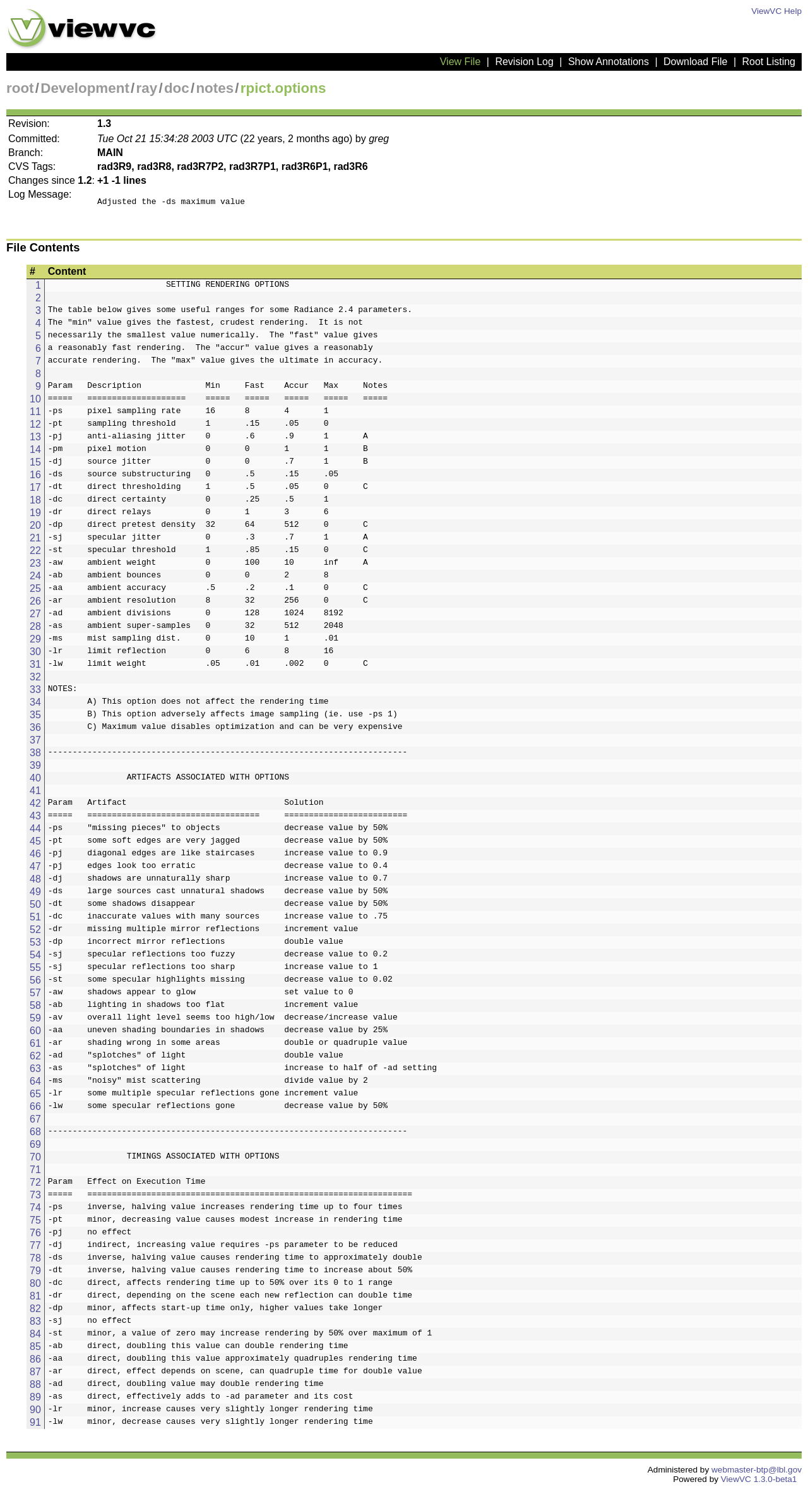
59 (35, 1021)
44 (35, 832)
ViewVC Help (776, 11)
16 (35, 478)
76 (35, 1236)
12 (35, 428)
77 (35, 1249)
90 (35, 1413)
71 (35, 1173)
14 (35, 453)
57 (35, 996)
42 (35, 807)
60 (35, 1034)
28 (35, 630)
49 (35, 895)
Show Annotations (608, 61)
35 (35, 718)
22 (35, 554)
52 (35, 933)
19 (35, 516)
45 (35, 845)
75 (35, 1224)
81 (35, 1299)
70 (35, 1160)
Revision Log (524, 61)
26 (35, 604)
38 (35, 756)
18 (35, 503)
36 (35, 731)
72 (35, 1186)
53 (35, 946)
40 (35, 781)
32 (35, 680)
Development (84, 88)
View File (460, 61)
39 (35, 769)
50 (35, 908)
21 (35, 541)
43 (35, 819)
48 (35, 882)
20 (35, 529)
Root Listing (769, 61)
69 (35, 1148)
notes (215, 88)
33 (35, 693)
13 (35, 440)
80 (35, 1287)
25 (35, 592)
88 (35, 1388)
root (20, 88)
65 (35, 1097)
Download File (695, 61)
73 (35, 1198)
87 (35, 1375)
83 (35, 1325)
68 (35, 1135)
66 (35, 1110)
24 (35, 579)
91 (35, 1426)
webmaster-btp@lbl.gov (756, 1473)
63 (35, 1072)
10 (35, 402)
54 (35, 958)
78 (35, 1261)
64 (35, 1085)
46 (35, 857)
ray (147, 88)
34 (35, 706)
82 (35, 1312)
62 (35, 1059)
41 (35, 794)
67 (35, 1122)
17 (35, 491)
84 (35, 1337)
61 (35, 1047)
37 (35, 743)
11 (35, 415)
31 (35, 668)
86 (35, 1363)
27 (35, 617)
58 (35, 1009)
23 (35, 567)
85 (35, 1350)
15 (35, 466)
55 (35, 971)
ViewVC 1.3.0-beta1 (759, 1483)
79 (35, 1274)
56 (35, 984)
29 (35, 642)
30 (35, 655)
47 (35, 870)
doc (176, 88)
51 (35, 920)
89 (35, 1400)
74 (35, 1211)
